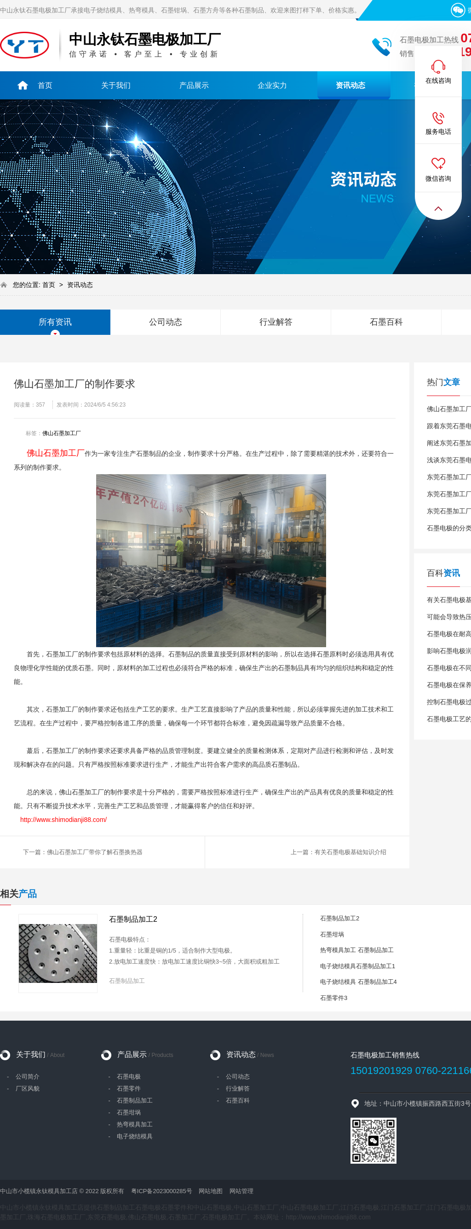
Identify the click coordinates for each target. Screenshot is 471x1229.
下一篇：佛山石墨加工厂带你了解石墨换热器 (83, 852)
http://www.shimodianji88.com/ (63, 819)
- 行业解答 (233, 1088)
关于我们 (40, 1054)
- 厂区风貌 (23, 1088)
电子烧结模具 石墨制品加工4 (358, 981)
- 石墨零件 (124, 1088)
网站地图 (211, 1191)
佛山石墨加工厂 (61, 433)
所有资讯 (55, 322)
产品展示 (145, 1054)
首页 (49, 284)
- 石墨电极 (124, 1076)
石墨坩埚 (332, 934)
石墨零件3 (333, 997)
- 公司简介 (23, 1076)
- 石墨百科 (233, 1100)
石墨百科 (386, 322)
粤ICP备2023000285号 (161, 1191)
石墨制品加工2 (133, 919)
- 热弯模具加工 (130, 1124)
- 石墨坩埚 (124, 1112)
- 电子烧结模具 (130, 1136)
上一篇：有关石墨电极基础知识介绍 (338, 852)
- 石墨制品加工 (130, 1100)
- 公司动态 (233, 1076)
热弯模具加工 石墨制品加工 (357, 950)
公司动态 (165, 322)
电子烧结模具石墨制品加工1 (357, 966)
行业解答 (276, 322)
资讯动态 (80, 284)
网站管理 (241, 1191)
